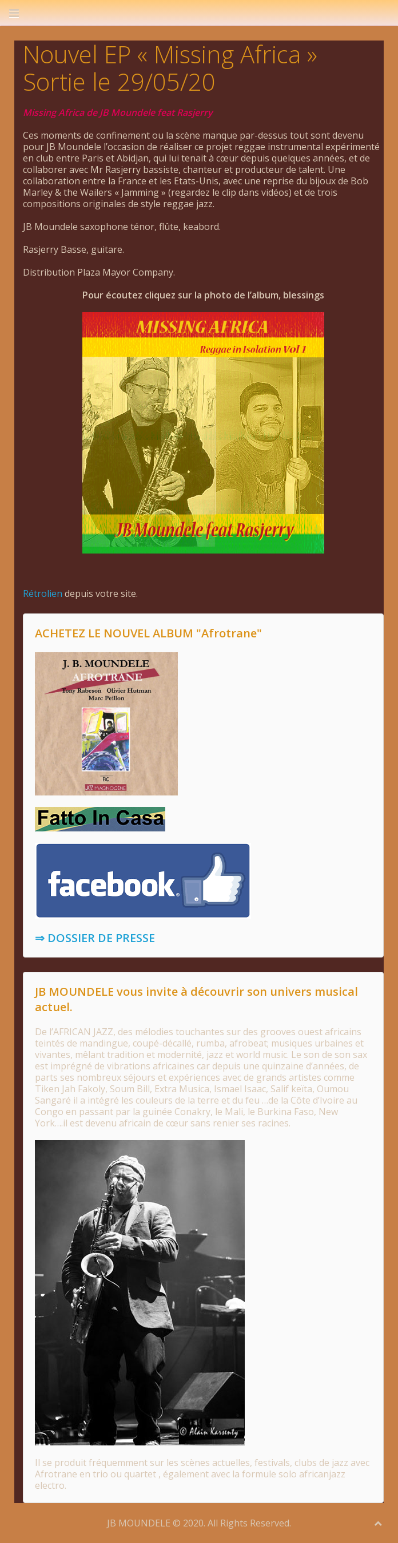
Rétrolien (42, 593)
